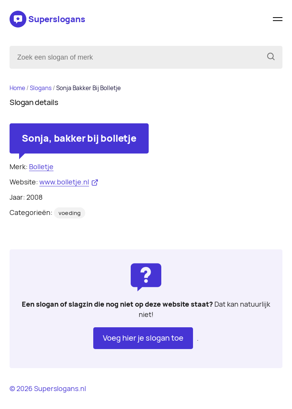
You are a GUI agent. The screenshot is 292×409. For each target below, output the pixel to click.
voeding (69, 213)
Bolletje (41, 166)
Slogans (41, 88)
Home (17, 88)
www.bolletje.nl (64, 182)
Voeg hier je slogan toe (143, 338)
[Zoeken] (271, 57)
